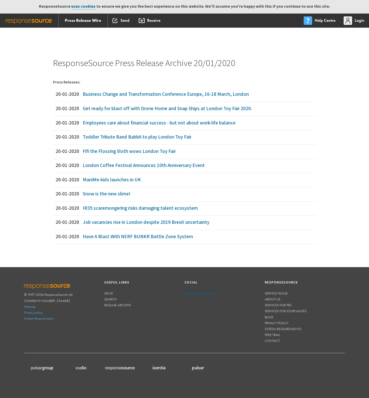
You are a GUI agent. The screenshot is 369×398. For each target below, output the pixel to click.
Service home (276, 293)
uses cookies (83, 6)
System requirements (283, 329)
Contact (272, 340)
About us (272, 299)
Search (110, 299)
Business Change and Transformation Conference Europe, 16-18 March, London (166, 94)
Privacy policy (33, 312)
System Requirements (39, 318)
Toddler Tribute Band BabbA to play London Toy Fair (137, 137)
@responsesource (200, 293)
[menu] (320, 21)
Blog (269, 317)
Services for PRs (278, 305)
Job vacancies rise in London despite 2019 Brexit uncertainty (146, 222)
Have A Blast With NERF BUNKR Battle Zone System (138, 237)
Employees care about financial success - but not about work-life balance (159, 123)
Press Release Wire (83, 20)
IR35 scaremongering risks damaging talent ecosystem (140, 208)
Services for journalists (285, 311)
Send (108, 293)
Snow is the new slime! (106, 194)
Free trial (272, 334)
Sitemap (29, 306)
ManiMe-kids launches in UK (112, 180)
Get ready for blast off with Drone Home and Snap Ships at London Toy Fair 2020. (167, 109)
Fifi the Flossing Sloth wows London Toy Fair (129, 151)
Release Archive (117, 305)
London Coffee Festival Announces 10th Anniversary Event (144, 165)
